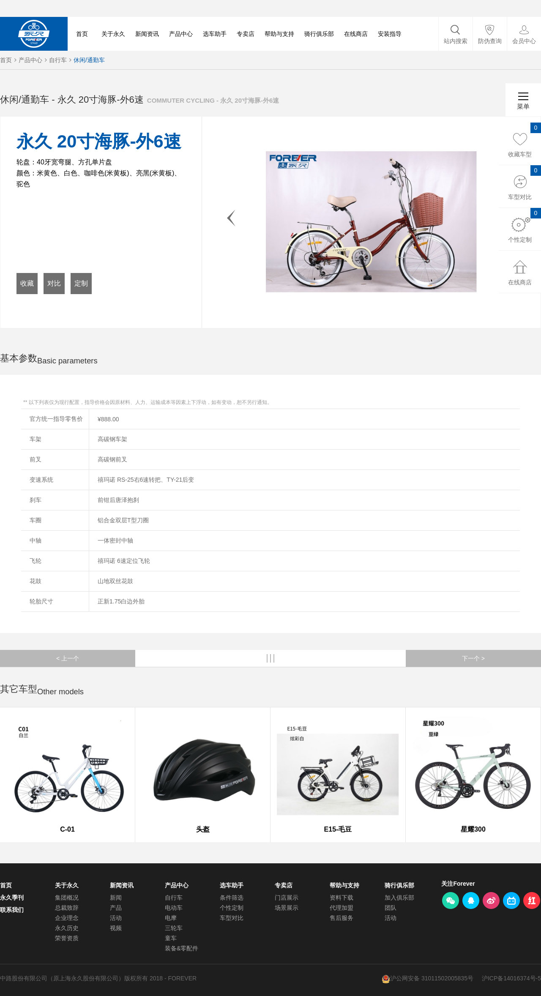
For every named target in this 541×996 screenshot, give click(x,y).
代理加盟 (341, 907)
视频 (116, 928)
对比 (54, 283)
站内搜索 (455, 41)
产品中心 (181, 33)
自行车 (58, 60)
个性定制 (231, 907)
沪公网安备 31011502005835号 (431, 978)
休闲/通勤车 (89, 60)
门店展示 (286, 897)
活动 (116, 917)
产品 (116, 907)
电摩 (171, 917)
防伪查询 (490, 41)
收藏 (27, 283)
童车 (171, 938)
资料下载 (341, 897)
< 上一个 (67, 658)
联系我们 (12, 909)
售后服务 (341, 917)
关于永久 (113, 33)
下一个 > (473, 658)
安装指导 (390, 33)
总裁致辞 (67, 907)
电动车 (174, 907)
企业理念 (67, 917)
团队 (390, 907)
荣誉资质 (67, 938)
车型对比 (231, 917)
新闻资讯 (147, 33)
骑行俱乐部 (319, 33)
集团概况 (67, 897)
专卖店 (245, 33)
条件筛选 (231, 897)
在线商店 (356, 33)
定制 (81, 283)
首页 (82, 33)
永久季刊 (12, 897)
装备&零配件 (181, 948)
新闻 (116, 897)
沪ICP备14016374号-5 (511, 978)
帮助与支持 (279, 33)
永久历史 (67, 928)
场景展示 (286, 907)
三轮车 (174, 928)
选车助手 (215, 33)
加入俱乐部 (399, 897)
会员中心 (524, 41)
